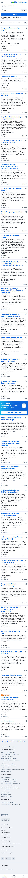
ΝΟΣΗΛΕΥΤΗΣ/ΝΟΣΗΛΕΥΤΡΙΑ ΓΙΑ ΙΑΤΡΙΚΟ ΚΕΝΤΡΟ (11, 55)
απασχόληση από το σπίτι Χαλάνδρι (10, 787)
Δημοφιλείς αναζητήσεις (9, 747)
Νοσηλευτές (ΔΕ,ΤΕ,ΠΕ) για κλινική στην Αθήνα (10, 698)
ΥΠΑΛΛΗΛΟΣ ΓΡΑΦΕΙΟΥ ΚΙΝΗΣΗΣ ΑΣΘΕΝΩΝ (12, 94)
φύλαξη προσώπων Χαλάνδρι (8, 765)
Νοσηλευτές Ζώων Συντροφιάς (11, 675)
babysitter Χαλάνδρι (6, 792)
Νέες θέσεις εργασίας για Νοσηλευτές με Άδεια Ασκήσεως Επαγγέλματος (12, 290)
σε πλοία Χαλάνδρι (6, 794)
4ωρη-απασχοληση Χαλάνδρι (8, 781)
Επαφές (3, 830)
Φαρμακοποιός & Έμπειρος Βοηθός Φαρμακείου (10, 360)
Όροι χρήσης (4, 865)
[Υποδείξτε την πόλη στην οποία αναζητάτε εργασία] (14, 10)
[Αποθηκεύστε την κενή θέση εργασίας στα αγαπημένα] (26, 28)
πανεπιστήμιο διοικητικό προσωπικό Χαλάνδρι (12, 769)
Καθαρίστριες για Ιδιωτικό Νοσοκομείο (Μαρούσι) (10, 514)
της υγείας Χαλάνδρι (6, 771)
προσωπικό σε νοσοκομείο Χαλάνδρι (10, 754)
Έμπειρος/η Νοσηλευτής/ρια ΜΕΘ (10, 632)
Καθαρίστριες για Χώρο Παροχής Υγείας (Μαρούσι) (12, 538)
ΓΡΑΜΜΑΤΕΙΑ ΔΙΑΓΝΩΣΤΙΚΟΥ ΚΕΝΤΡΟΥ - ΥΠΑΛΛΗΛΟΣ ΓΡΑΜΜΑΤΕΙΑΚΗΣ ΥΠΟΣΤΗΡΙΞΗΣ (12, 264)
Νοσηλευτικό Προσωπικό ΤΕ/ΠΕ (11, 337)
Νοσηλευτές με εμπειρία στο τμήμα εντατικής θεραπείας (10, 315)
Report (24, 50)
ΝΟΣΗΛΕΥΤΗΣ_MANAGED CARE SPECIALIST (11, 652)
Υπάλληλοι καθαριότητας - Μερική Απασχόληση (10, 467)
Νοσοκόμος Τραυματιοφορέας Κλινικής (11, 189)
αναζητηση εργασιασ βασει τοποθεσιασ (11, 804)
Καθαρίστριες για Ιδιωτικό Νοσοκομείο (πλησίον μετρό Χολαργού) (10, 443)
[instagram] (6, 858)
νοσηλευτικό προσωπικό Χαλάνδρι (9, 767)
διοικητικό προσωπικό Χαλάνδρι (9, 758)
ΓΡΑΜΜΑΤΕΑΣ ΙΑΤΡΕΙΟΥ (9, 76)
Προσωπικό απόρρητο (7, 869)
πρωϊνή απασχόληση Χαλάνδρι (8, 779)
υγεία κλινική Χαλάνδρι (6, 756)
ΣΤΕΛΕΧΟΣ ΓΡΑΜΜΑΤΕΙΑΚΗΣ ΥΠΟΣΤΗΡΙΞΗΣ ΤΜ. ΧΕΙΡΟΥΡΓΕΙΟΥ (10, 609)
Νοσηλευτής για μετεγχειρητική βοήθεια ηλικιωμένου (11, 141)
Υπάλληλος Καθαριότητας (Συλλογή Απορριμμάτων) (10, 491)
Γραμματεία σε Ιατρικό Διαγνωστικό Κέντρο (8, 585)
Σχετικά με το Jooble (7, 828)
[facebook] (2, 858)
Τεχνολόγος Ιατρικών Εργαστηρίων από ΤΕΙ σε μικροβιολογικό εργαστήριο (10, 166)
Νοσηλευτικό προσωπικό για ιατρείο (10, 29)
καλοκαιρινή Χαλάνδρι (6, 777)
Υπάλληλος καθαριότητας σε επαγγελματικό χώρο (11, 419)
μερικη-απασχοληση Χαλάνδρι (8, 785)
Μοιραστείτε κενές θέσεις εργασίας (10, 844)
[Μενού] (2, 2)
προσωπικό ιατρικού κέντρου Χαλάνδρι (10, 760)
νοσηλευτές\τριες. (7, 721)
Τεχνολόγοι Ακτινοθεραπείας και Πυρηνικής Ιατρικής (12, 118)
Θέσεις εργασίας (5, 832)
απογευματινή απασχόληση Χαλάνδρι (10, 783)
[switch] (25, 23)
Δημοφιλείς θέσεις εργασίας (8, 802)
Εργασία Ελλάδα (5, 837)
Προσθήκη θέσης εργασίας (8, 846)
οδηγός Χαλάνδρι (5, 790)
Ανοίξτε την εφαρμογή (23, 2)
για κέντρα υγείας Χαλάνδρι (8, 752)
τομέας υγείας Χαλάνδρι (7, 762)
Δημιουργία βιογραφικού (14, 412)
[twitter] (9, 858)
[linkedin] (13, 858)
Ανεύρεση (14, 14)
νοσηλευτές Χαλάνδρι (6, 796)
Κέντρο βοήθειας (5, 835)
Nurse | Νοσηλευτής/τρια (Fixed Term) (11, 213)
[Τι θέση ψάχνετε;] (14, 6)
